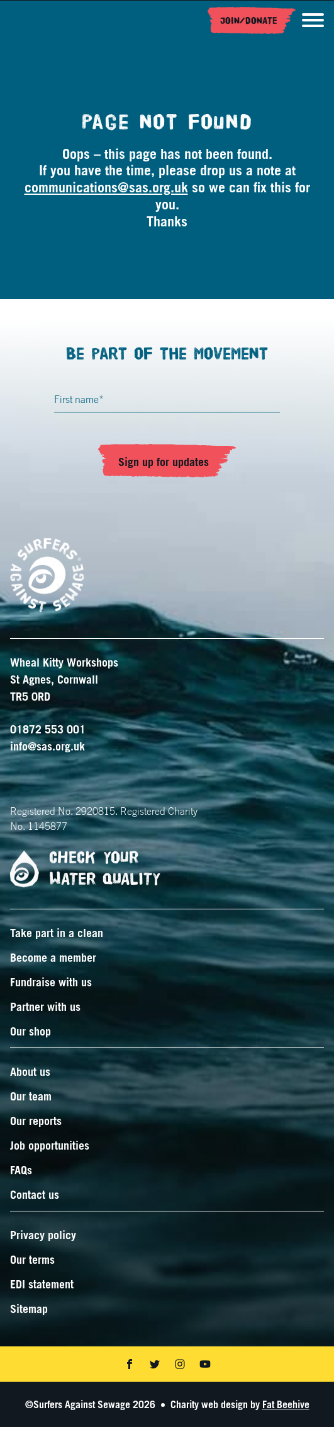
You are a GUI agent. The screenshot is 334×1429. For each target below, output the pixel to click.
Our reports (36, 1122)
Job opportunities (49, 1147)
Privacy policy (43, 1237)
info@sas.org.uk (47, 748)
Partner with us (45, 1008)
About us (30, 1073)
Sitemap (29, 1310)
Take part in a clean (56, 935)
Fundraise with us (51, 984)
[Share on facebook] (129, 1366)
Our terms (32, 1261)
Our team (31, 1098)
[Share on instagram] (179, 1366)
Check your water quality (80, 870)
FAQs (21, 1172)
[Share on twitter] (154, 1366)
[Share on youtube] (205, 1366)
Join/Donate (248, 21)
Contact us (34, 1196)
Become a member (53, 959)
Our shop (30, 1033)
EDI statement (42, 1286)
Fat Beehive (285, 1406)
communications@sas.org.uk (106, 188)
